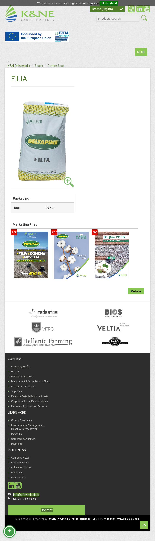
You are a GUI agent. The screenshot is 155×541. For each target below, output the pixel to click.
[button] (9, 531)
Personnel (17, 433)
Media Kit (16, 472)
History (15, 371)
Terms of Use (22, 519)
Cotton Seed (56, 66)
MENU (142, 53)
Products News (20, 462)
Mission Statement (22, 376)
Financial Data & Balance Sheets (29, 396)
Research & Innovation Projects (29, 406)
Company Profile (20, 366)
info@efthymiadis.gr (26, 494)
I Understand (109, 3)
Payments (16, 443)
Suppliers (16, 391)
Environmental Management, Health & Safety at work (27, 427)
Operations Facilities (23, 386)
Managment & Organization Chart (30, 381)
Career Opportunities (23, 438)
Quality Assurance (21, 420)
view (69, 182)
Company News (20, 457)
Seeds (39, 66)
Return (136, 291)
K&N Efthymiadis (19, 66)
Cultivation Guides (21, 467)
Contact (47, 510)
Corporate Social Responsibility (29, 401)
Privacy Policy (40, 519)
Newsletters (18, 477)
